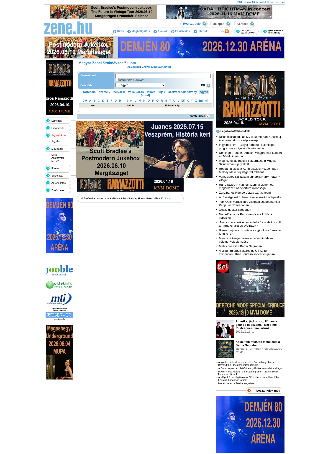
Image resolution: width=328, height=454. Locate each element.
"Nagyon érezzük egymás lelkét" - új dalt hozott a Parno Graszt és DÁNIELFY (250, 224)
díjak (161, 92)
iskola (151, 92)
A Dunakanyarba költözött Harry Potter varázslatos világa (250, 368)
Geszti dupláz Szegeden (235, 209)
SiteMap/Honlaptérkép (140, 198)
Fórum (55, 168)
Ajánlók (160, 31)
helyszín (119, 92)
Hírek (118, 31)
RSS (223, 31)
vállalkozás (136, 92)
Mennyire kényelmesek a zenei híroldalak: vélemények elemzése (246, 239)
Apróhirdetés (58, 183)
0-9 (85, 100)
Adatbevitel (57, 157)
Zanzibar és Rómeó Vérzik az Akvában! (245, 192)
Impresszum (103, 198)
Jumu (167, 198)
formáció (89, 92)
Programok (57, 128)
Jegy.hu (55, 141)
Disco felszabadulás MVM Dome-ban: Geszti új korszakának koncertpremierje (250, 138)
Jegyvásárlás (58, 135)
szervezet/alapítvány (182, 92)
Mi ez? (55, 161)
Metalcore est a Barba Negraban (240, 246)
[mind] (145, 95)
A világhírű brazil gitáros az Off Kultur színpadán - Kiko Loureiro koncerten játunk (247, 252)
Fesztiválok (180, 31)
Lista (54, 154)
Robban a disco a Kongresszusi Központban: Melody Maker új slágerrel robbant (248, 170)
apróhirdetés (200, 116)
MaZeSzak (57, 148)
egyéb (204, 92)
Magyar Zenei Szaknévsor (100, 63)
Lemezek (56, 120)
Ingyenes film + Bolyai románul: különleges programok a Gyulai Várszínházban (247, 146)
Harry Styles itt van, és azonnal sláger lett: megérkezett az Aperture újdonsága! (246, 186)
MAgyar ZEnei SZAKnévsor (156, 67)
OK (206, 85)
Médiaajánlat (119, 198)
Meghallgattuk (138, 31)
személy (104, 92)
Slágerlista (57, 175)
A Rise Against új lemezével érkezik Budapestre (250, 197)
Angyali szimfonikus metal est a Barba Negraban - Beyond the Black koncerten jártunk (246, 363)
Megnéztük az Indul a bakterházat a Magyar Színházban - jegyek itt (248, 162)
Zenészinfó (57, 190)
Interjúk (201, 31)
